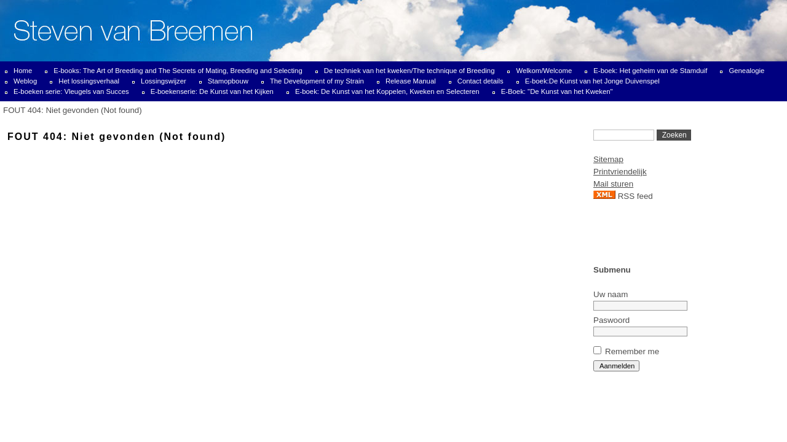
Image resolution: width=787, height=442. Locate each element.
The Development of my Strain (317, 81)
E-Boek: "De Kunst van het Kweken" (557, 91)
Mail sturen (613, 183)
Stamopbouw (228, 81)
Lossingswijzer (163, 81)
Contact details (480, 81)
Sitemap (608, 159)
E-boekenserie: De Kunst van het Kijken (212, 91)
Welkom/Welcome (544, 70)
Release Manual (411, 81)
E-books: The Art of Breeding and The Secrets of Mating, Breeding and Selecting (178, 70)
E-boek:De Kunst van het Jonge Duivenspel (592, 81)
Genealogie (746, 70)
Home (23, 70)
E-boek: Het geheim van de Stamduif (650, 70)
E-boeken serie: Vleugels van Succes (71, 91)
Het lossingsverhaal (88, 81)
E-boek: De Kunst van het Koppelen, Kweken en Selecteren (387, 91)
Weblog (25, 81)
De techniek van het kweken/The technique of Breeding (409, 70)
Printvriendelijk (620, 171)
